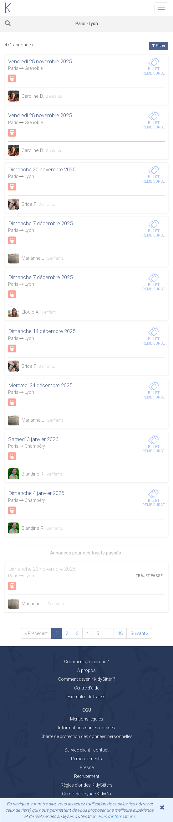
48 (120, 633)
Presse (87, 767)
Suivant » (139, 633)
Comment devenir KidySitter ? (86, 679)
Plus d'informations (116, 816)
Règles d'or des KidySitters (87, 785)
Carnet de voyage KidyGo (86, 793)
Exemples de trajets (86, 696)
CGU (86, 710)
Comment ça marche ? (86, 661)
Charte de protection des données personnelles (86, 736)
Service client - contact (86, 749)
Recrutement (86, 776)
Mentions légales (86, 718)
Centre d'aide (86, 687)
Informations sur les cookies (86, 727)
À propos (86, 670)
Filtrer (158, 46)
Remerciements (86, 758)
